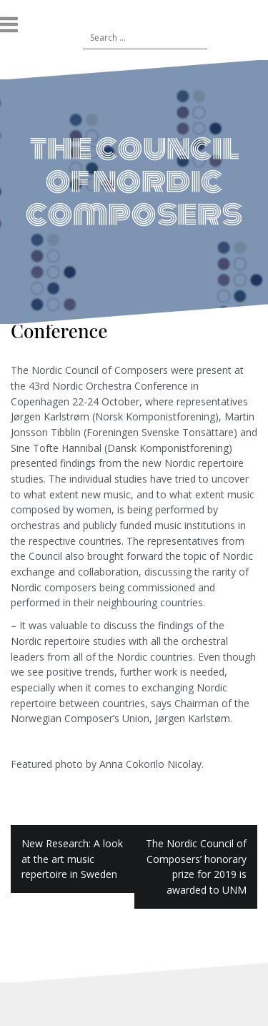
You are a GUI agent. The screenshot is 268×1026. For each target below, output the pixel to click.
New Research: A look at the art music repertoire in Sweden (72, 859)
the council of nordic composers (134, 180)
